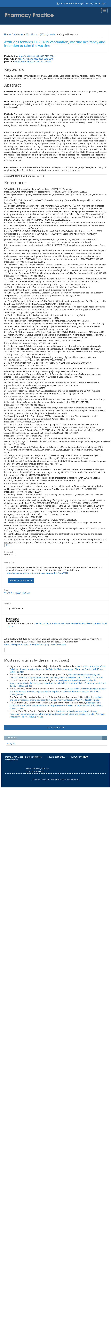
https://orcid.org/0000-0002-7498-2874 (36, 56)
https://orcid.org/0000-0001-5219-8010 (35, 58)
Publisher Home (65, 3)
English (80, 3)
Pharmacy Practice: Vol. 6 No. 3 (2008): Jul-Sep (78, 700)
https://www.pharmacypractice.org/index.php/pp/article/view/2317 (37, 573)
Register (91, 3)
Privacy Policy (11, 760)
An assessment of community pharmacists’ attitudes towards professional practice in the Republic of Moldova (58, 690)
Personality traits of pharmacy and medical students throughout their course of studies (55, 676)
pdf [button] (9, 545)
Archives (18, 34)
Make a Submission (55, 727)
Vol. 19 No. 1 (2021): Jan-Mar (41, 34)
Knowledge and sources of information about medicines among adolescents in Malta (55, 704)
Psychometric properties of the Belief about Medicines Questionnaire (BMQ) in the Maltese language (57, 667)
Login (102, 3)
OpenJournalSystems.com (70, 779)
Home (7, 34)
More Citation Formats (21, 580)
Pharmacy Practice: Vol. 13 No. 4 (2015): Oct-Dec (81, 677)
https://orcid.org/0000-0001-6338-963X (33, 61)
